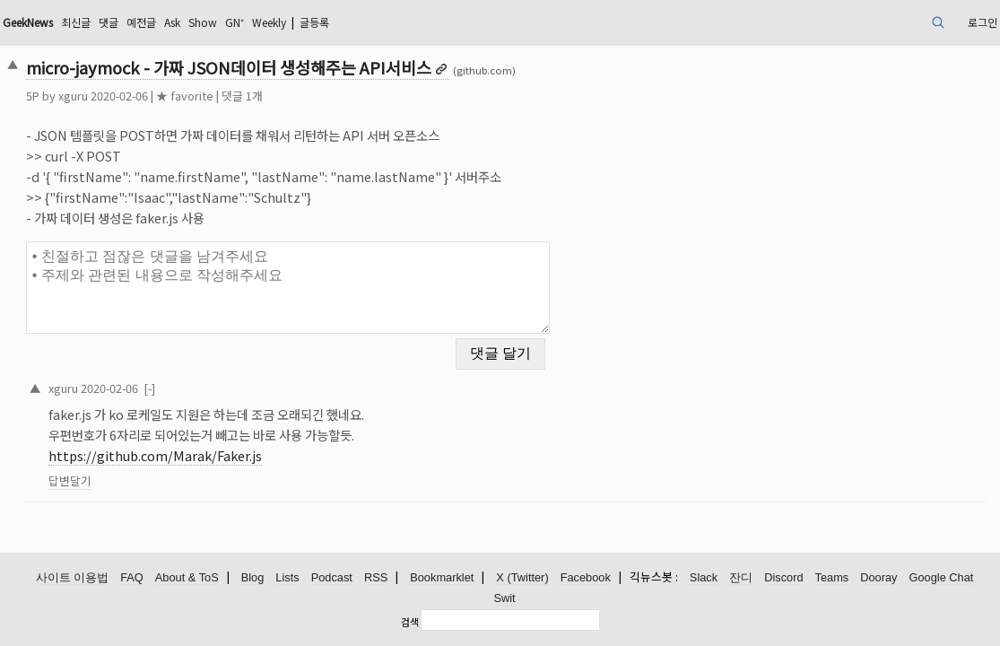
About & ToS (187, 578)
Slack (703, 578)
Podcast (331, 578)
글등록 (474, 22)
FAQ (131, 578)
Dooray (878, 578)
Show (340, 22)
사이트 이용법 (72, 578)
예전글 (267, 22)
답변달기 (165, 469)
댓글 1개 (338, 95)
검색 (410, 622)
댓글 (230, 22)
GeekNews (135, 22)
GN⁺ (376, 22)
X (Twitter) (522, 578)
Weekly (418, 22)
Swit (504, 599)
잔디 (740, 578)
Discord (783, 578)
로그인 (880, 22)
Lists (287, 578)
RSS (375, 578)
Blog (253, 578)
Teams (832, 578)
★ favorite (280, 95)
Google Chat (941, 578)
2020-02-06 (205, 376)
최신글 (193, 22)
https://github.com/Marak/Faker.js (251, 444)
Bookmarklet (442, 578)
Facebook (586, 578)
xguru (169, 95)
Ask (304, 22)
